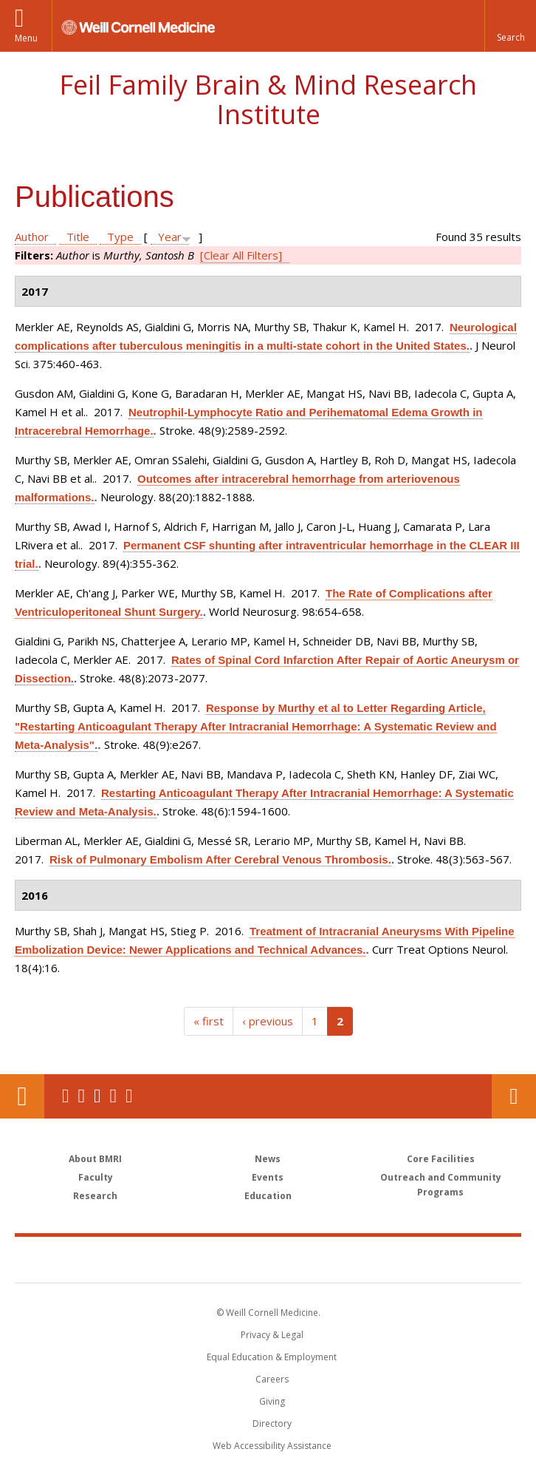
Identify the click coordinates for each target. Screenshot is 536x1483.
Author (32, 236)
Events (268, 1177)
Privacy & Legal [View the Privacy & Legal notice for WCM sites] (272, 1334)
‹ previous (267, 1021)
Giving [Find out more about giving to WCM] (272, 1401)
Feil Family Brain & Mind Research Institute (268, 99)
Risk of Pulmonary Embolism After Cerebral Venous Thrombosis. (220, 859)
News (268, 1159)
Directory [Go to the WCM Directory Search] (272, 1423)
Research (95, 1196)
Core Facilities (441, 1159)
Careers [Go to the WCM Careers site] (272, 1379)
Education (268, 1196)
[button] (510, 26)
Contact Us (514, 1096)
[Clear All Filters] (241, 255)
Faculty (95, 1177)
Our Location (22, 1096)
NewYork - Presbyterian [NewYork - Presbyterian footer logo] (369, 1259)
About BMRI (95, 1159)
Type (120, 236)
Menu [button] (26, 38)
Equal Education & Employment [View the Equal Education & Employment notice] (272, 1357)
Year (170, 236)
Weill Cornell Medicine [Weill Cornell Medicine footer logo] (182, 1259)
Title (77, 236)
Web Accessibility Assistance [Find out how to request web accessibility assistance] (272, 1445)
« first (208, 1021)
